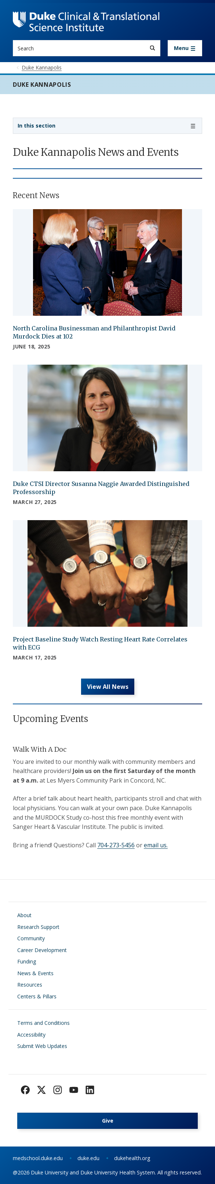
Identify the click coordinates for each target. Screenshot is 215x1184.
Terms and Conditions (43, 1022)
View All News (107, 687)
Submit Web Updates (42, 1045)
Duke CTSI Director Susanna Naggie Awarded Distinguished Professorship (101, 488)
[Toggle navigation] (185, 48)
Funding (26, 961)
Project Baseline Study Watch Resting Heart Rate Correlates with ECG (100, 643)
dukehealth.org (132, 1158)
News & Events (35, 973)
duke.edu (88, 1158)
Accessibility (31, 1034)
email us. (156, 845)
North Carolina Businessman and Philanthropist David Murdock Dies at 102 (94, 332)
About (24, 915)
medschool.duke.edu (38, 1158)
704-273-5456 (116, 845)
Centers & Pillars (37, 996)
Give (107, 1120)
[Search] (152, 48)
